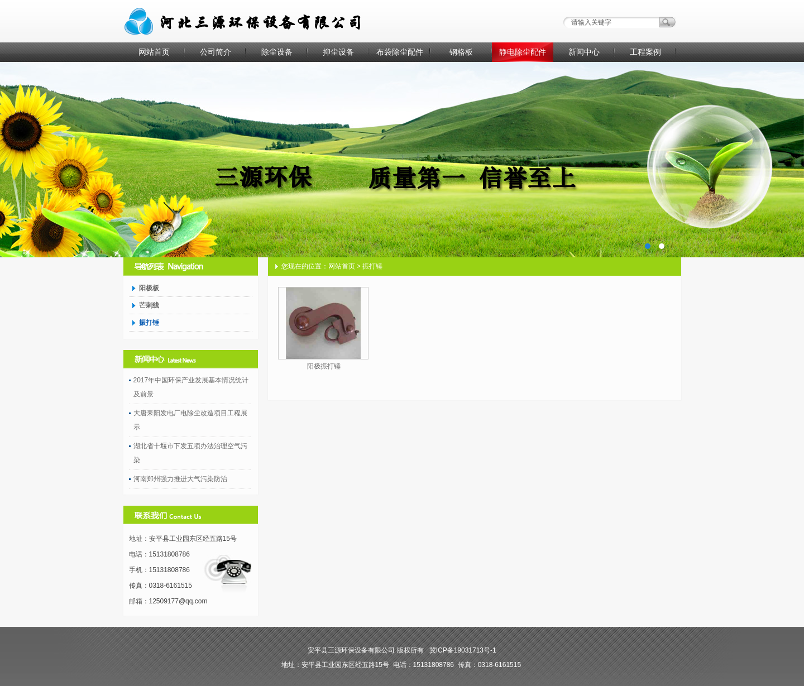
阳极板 (149, 288)
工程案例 (645, 51)
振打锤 (149, 323)
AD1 (402, 159)
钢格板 (461, 51)
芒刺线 (149, 305)
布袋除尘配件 (399, 51)
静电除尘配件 (522, 51)
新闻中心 (584, 51)
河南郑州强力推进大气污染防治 (180, 479)
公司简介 (215, 51)
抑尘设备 (338, 51)
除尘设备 (277, 51)
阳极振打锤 (324, 366)
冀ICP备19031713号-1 (462, 650)
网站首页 (154, 51)
